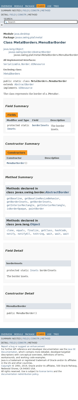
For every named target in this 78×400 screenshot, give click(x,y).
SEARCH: (8, 19)
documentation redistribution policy (19, 374)
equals (20, 230)
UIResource (38, 64)
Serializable (11, 64)
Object (35, 224)
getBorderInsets (17, 201)
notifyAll (24, 233)
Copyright (6, 366)
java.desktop (22, 33)
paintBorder (36, 208)
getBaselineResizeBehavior (42, 198)
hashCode (60, 230)
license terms (46, 371)
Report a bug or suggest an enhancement (23, 346)
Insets (11, 128)
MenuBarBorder (16, 163)
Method (45, 10)
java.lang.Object (13, 49)
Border (25, 64)
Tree (56, 6)
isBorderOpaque (16, 208)
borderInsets (40, 125)
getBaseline (14, 198)
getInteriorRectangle (20, 205)
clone (10, 230)
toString (38, 233)
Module (18, 6)
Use (49, 6)
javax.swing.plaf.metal (28, 37)
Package (30, 6)
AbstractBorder (24, 84)
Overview (6, 6)
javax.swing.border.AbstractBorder (30, 52)
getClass (46, 230)
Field (26, 10)
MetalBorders (11, 73)
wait (49, 233)
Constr (35, 10)
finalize (32, 230)
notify (11, 233)
